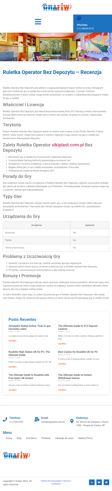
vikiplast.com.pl (68, 145)
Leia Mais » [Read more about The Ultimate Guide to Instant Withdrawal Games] (62, 390)
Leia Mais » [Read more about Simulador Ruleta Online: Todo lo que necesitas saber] (13, 341)
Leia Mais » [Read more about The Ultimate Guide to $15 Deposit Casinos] (62, 344)
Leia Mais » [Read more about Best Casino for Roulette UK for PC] (62, 364)
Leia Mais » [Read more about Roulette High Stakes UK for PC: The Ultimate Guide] (13, 367)
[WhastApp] (79, 18)
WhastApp (82, 25)
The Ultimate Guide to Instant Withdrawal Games (75, 376)
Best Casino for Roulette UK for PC (78, 351)
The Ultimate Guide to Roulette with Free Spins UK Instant (29, 376)
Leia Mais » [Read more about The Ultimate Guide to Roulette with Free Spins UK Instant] (13, 390)
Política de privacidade (51, 481)
